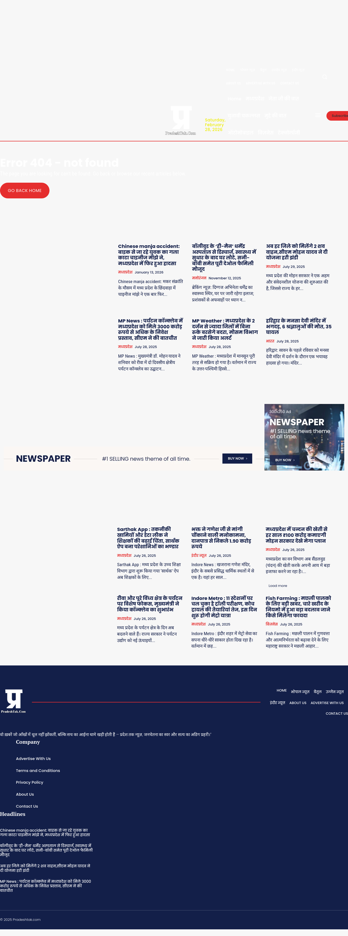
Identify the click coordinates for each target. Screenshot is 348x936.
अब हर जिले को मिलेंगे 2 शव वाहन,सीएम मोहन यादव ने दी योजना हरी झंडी (297, 252)
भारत (270, 341)
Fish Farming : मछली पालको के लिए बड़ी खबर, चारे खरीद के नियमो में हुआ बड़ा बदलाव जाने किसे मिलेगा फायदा (298, 607)
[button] (324, 76)
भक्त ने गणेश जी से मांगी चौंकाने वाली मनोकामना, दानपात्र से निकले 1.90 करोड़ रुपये (221, 538)
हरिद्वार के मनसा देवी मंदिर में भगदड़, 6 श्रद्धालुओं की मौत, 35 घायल (299, 326)
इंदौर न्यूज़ (198, 555)
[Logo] (180, 119)
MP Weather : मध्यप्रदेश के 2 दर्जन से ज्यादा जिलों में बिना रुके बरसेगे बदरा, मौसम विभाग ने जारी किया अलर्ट (225, 329)
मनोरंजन (199, 278)
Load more (278, 585)
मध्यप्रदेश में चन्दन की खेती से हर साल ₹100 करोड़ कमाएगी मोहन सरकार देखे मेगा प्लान (297, 535)
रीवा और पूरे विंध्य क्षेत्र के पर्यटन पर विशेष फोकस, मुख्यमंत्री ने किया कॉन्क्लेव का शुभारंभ (149, 604)
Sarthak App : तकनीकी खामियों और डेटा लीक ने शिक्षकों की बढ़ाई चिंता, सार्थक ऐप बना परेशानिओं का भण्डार (148, 538)
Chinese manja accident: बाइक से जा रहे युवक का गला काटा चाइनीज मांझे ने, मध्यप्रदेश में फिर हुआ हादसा (149, 255)
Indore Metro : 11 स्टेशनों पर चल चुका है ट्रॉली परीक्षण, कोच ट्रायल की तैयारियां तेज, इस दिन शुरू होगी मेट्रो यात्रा (224, 607)
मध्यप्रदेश (125, 272)
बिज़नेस (272, 624)
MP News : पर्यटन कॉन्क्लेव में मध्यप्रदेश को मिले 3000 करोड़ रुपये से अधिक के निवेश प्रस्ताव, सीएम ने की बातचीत (150, 329)
